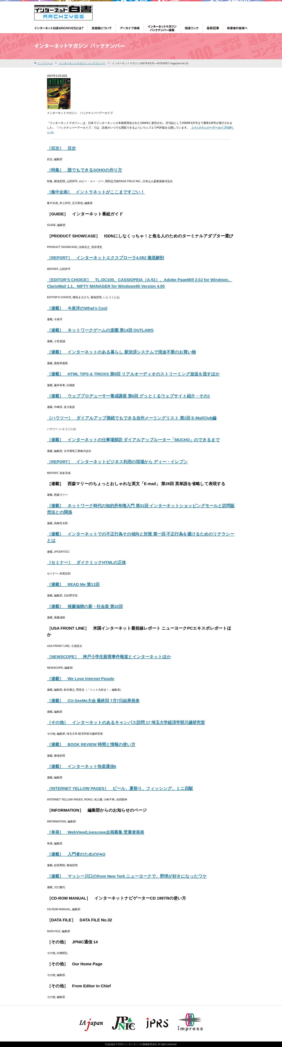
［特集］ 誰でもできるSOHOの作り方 (84, 170)
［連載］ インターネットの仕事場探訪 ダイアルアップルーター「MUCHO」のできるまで (133, 439)
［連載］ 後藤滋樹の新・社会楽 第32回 (85, 606)
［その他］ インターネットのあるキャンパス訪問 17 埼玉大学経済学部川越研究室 (126, 722)
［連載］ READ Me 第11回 (73, 584)
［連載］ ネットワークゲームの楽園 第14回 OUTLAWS (100, 330)
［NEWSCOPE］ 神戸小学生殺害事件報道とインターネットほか (109, 656)
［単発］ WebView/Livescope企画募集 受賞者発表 (95, 832)
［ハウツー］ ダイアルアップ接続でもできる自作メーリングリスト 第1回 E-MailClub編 (131, 418)
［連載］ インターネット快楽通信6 (81, 766)
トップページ (45, 63)
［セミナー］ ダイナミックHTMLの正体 (86, 562)
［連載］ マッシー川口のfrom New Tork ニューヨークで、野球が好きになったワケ (127, 876)
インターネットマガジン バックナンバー (82, 63)
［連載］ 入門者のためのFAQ (76, 854)
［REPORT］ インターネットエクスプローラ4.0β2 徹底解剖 (105, 257)
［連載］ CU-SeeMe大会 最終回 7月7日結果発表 (93, 700)
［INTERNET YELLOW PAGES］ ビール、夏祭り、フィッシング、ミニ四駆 (120, 788)
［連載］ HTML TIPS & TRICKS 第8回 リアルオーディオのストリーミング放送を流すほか (133, 374)
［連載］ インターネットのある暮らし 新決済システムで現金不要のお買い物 (121, 352)
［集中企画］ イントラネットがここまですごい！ (96, 192)
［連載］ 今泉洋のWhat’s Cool (77, 308)
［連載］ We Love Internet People (80, 678)
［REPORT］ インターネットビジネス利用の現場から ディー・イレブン (117, 461)
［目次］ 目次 (61, 148)
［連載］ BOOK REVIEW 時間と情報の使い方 (91, 744)
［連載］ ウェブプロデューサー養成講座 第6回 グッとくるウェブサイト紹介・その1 (128, 396)
